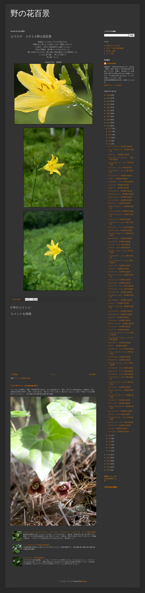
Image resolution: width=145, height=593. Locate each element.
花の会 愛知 (111, 51)
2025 (109, 98)
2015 (109, 455)
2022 (109, 107)
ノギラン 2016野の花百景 (117, 179)
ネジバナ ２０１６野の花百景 (119, 245)
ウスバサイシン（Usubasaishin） (24, 386)
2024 (109, 101)
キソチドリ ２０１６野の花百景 (120, 168)
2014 (109, 458)
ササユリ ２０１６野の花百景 (119, 414)
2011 (109, 467)
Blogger (84, 581)
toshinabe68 (111, 63)
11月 (110, 131)
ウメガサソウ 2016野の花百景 (119, 400)
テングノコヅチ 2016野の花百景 (120, 146)
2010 (109, 470)
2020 (109, 113)
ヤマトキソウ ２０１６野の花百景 (120, 422)
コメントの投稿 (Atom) (23, 378)
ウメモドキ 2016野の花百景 (118, 431)
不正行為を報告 (110, 487)
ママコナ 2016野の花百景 (117, 428)
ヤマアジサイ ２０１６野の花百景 (120, 289)
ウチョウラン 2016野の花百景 (119, 343)
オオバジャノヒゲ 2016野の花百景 (121, 323)
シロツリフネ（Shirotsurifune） (34, 558)
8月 (109, 141)
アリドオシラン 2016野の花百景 (120, 176)
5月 (109, 438)
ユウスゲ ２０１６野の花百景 (119, 248)
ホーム (53, 374)
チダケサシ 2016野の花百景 (118, 155)
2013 (109, 461)
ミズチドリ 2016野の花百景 (118, 269)
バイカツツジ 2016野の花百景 (119, 280)
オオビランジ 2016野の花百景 (119, 203)
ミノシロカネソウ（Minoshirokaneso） (37, 545)
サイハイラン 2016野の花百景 (119, 387)
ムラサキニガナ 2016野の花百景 (120, 230)
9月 (109, 138)
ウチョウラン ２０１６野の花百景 (120, 227)
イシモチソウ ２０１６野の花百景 (120, 349)
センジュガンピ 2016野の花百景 (120, 197)
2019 (109, 116)
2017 (109, 123)
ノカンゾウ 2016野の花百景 (118, 185)
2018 (109, 120)
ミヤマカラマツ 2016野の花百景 (120, 191)
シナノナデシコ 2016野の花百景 (120, 200)
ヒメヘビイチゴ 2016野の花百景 (120, 311)
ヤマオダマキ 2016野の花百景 (119, 360)
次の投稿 (14, 374)
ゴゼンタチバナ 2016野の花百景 (120, 314)
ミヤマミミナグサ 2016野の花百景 (121, 211)
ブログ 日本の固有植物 (114, 48)
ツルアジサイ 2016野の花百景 (119, 266)
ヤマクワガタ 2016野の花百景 (119, 357)
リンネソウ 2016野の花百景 (118, 303)
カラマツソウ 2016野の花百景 (119, 272)
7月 (109, 144)
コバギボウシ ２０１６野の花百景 (120, 182)
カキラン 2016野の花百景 (117, 346)
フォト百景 (110, 54)
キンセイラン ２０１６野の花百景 (120, 286)
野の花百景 (30, 13)
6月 (109, 435)
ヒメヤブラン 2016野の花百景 (119, 242)
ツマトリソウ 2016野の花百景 (119, 327)
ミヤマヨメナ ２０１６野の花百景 (120, 368)
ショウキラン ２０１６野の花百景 (120, 374)
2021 (109, 110)
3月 (109, 445)
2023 (109, 104)
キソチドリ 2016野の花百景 (118, 317)
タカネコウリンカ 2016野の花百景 (121, 194)
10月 (110, 135)
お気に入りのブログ (113, 46)
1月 (109, 451)
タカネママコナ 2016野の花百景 (120, 292)
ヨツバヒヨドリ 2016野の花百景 (120, 411)
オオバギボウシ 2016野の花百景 (120, 238)
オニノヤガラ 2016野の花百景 (119, 283)
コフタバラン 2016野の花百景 (119, 320)
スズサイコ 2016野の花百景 (118, 188)
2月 (109, 448)
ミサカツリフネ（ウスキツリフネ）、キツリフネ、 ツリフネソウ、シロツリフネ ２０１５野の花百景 (59, 532)
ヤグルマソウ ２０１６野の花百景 (120, 371)
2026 (109, 95)
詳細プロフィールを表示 (112, 85)
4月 (109, 441)
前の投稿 (92, 374)
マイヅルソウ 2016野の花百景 (119, 425)
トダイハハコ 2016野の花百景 (119, 219)
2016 (109, 126)
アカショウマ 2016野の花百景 (119, 403)
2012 (109, 464)
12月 (110, 128)
